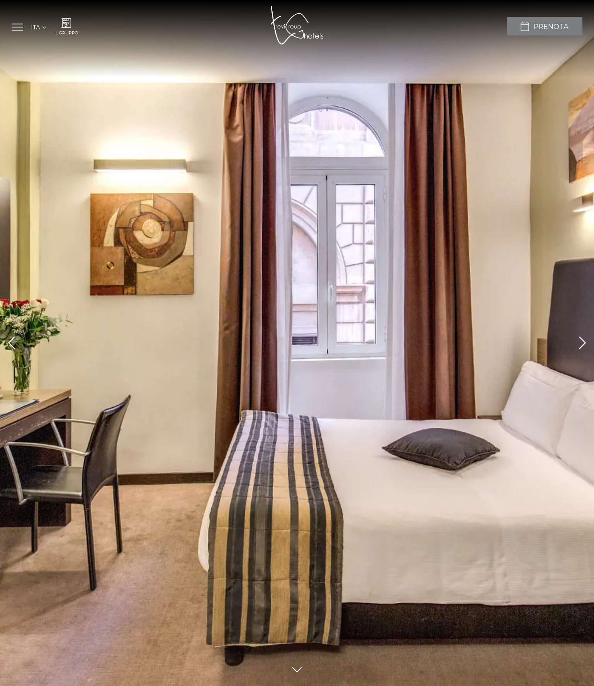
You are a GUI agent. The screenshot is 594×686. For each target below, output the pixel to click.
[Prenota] (544, 26)
